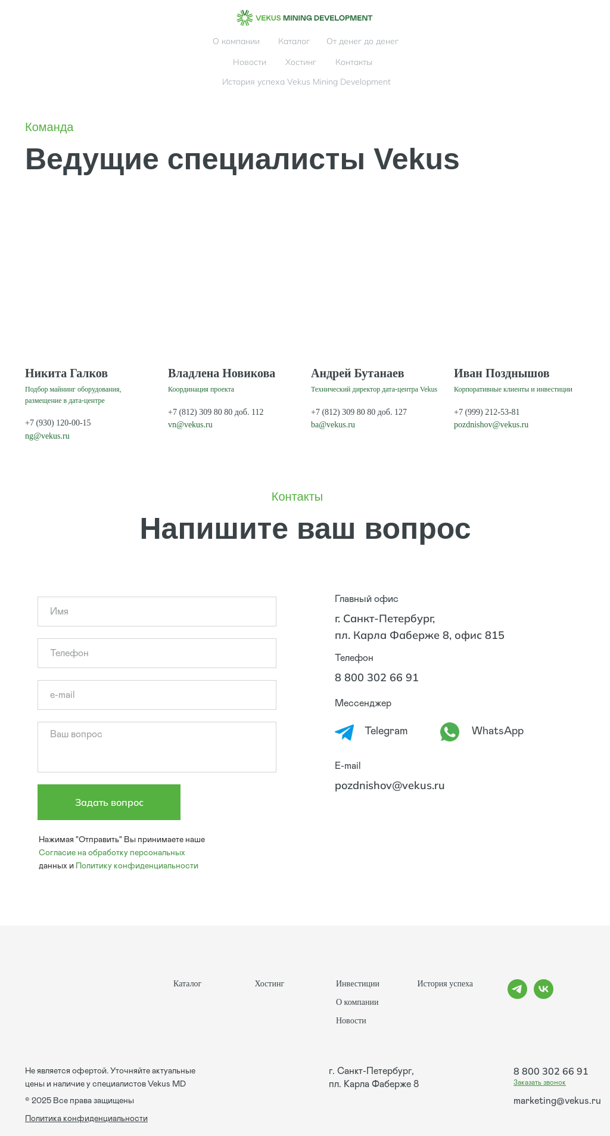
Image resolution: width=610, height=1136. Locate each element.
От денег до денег (362, 41)
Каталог (294, 41)
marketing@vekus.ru (557, 1101)
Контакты (353, 62)
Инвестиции (357, 983)
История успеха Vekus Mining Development (306, 81)
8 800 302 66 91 (377, 677)
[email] (157, 695)
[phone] (157, 653)
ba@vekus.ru (333, 424)
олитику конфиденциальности (140, 866)
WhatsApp (498, 731)
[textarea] (157, 747)
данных (53, 866)
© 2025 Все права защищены (79, 1101)
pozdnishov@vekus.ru (491, 424)
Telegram (386, 731)
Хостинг (300, 62)
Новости (249, 62)
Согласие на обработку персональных (112, 853)
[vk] (543, 996)
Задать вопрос (109, 802)
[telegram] (517, 996)
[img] (304, 18)
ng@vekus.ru (47, 436)
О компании (236, 41)
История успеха (445, 983)
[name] (157, 611)
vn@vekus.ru (190, 424)
